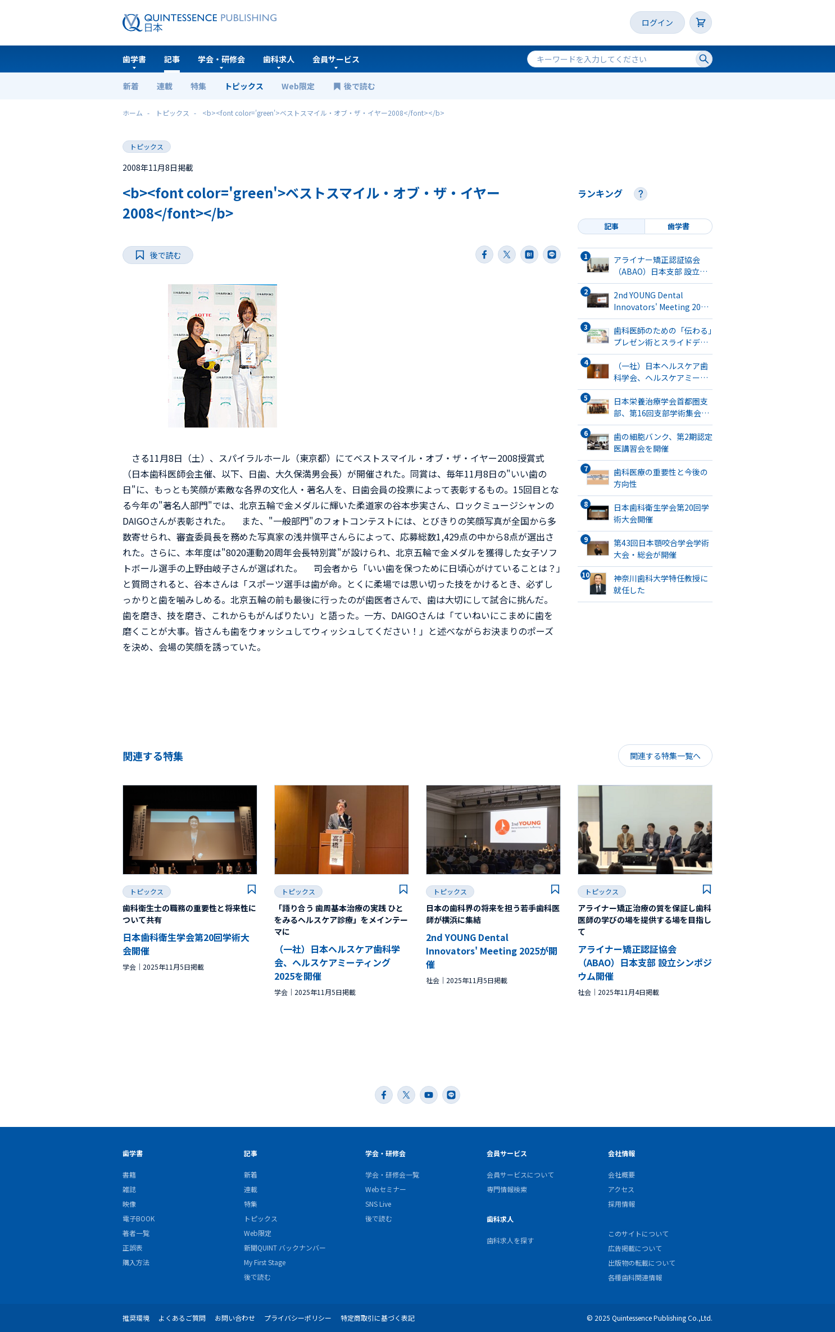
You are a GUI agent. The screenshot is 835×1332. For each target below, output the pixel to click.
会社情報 (621, 1153)
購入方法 (135, 1262)
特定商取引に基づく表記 (378, 1317)
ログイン (657, 22)
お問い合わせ (235, 1317)
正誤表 (132, 1247)
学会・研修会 (221, 59)
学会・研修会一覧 (392, 1174)
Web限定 (298, 86)
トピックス (244, 86)
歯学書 (134, 59)
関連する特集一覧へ (665, 755)
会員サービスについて (520, 1174)
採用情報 (621, 1203)
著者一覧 (135, 1233)
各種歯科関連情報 (635, 1277)
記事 (172, 59)
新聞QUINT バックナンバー (285, 1247)
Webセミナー (385, 1189)
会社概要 (621, 1174)
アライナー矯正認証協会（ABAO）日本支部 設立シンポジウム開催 (645, 962)
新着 (131, 86)
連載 (165, 86)
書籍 (129, 1174)
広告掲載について (635, 1248)
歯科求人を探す (510, 1240)
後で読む (360, 86)
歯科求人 (278, 59)
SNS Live (378, 1203)
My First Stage (264, 1262)
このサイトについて (638, 1233)
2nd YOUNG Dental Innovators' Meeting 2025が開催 (491, 950)
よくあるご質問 (182, 1317)
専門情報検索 (507, 1189)
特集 (198, 86)
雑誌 (129, 1189)
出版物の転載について (641, 1262)
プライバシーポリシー (298, 1317)
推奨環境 (135, 1317)
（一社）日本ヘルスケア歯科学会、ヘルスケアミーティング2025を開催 (337, 962)
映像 (129, 1203)
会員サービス (336, 59)
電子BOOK (138, 1218)
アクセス (621, 1189)
